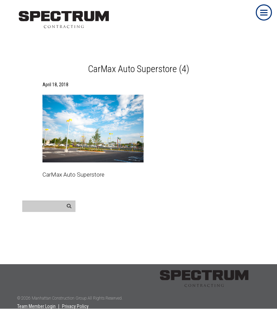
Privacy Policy (75, 306)
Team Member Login (36, 306)
